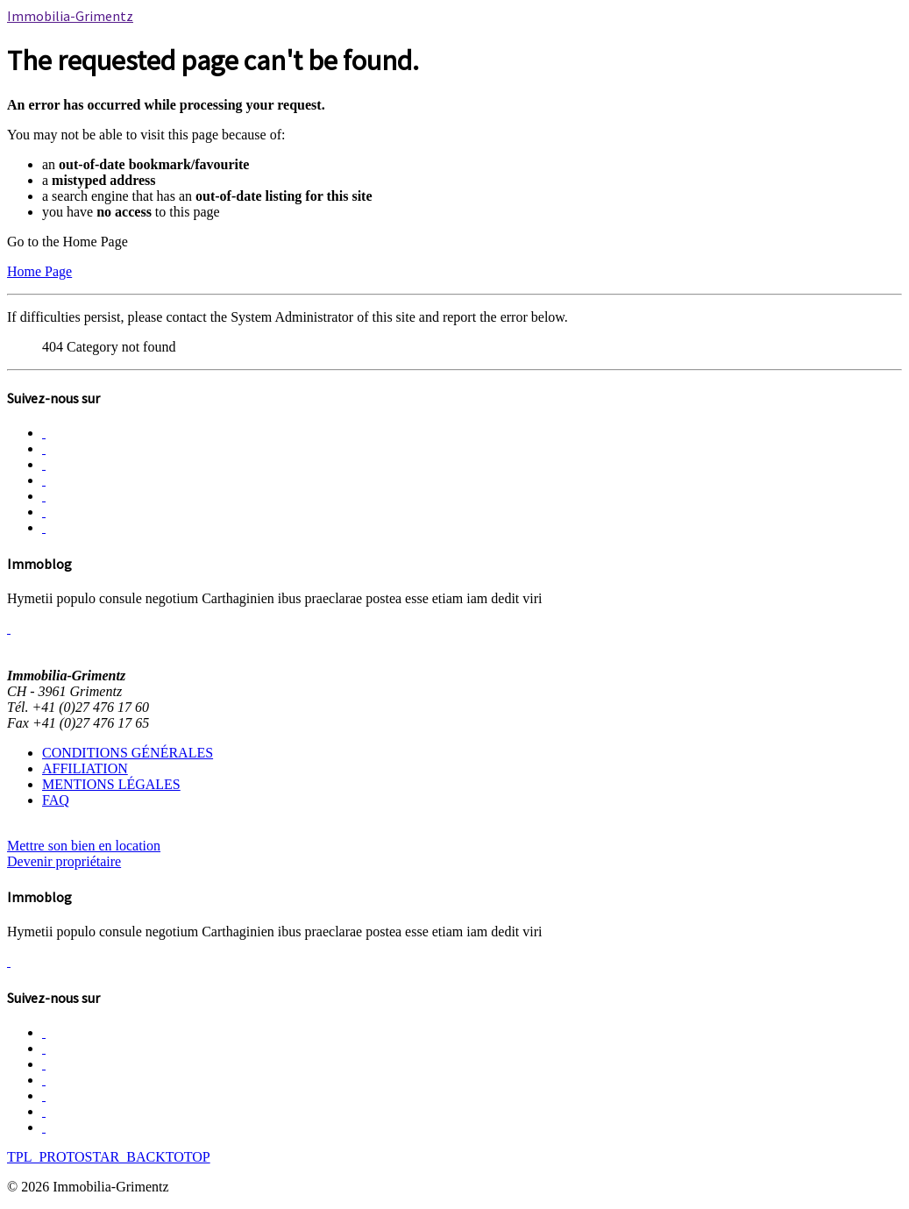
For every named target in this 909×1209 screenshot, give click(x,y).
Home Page (39, 271)
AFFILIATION (85, 768)
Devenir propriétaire (64, 861)
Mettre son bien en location (83, 845)
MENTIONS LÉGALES (111, 784)
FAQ (55, 800)
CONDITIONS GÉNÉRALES (127, 752)
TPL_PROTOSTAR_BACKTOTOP (108, 1156)
